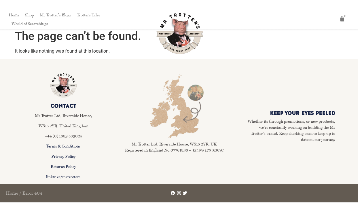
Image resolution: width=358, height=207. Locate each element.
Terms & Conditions (63, 146)
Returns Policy (63, 166)
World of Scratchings (30, 23)
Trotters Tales (88, 15)
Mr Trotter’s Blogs (55, 15)
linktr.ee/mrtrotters (63, 176)
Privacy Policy (63, 156)
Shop (29, 15)
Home (14, 15)
